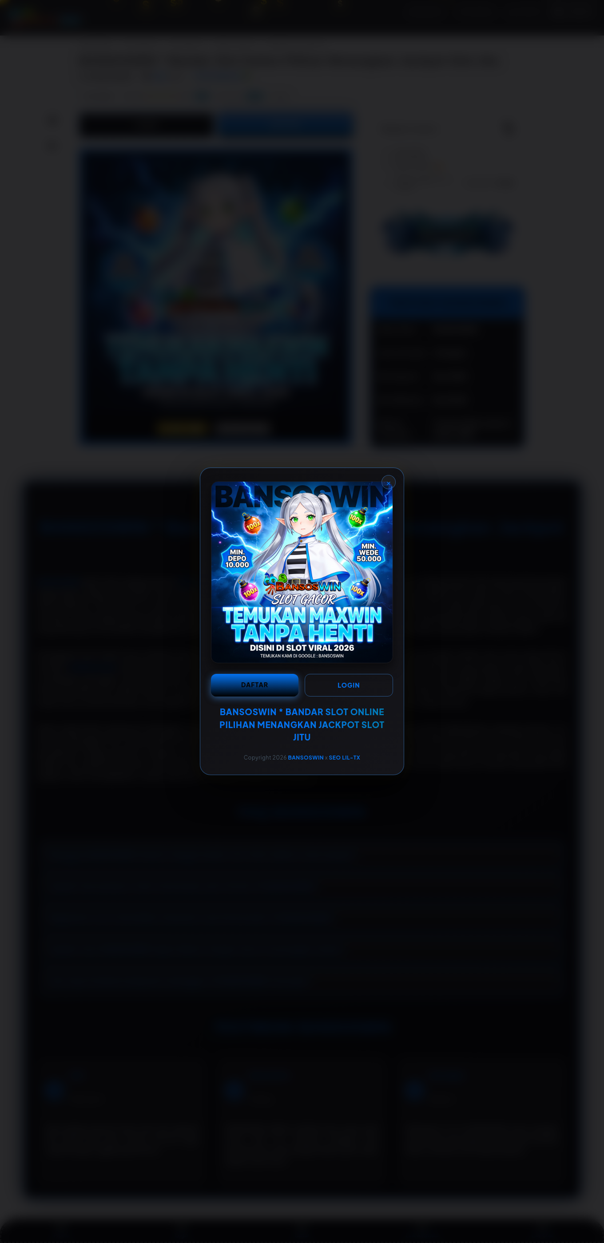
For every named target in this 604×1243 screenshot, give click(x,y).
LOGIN (349, 685)
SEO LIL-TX (345, 757)
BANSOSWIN (306, 757)
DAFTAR (254, 685)
